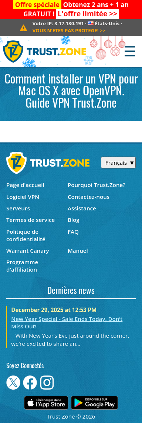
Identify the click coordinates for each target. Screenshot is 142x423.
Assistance (82, 208)
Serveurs (18, 208)
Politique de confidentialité (25, 235)
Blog (74, 219)
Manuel (78, 250)
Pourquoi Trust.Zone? (96, 184)
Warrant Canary (27, 250)
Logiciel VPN (22, 196)
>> (87, 14)
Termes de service (30, 219)
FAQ (73, 231)
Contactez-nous (88, 196)
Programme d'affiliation (22, 265)
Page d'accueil (25, 184)
